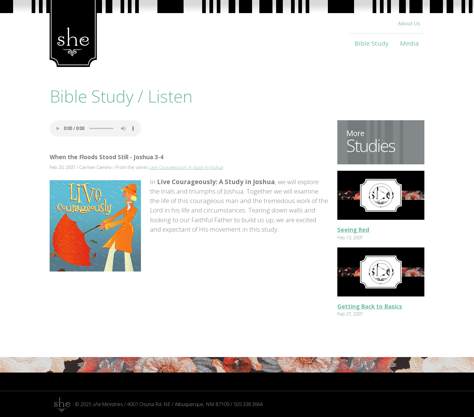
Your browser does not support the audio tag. (95, 128)
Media (409, 43)
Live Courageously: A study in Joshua (186, 167)
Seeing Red (353, 230)
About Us (409, 23)
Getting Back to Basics (369, 306)
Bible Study (371, 43)
